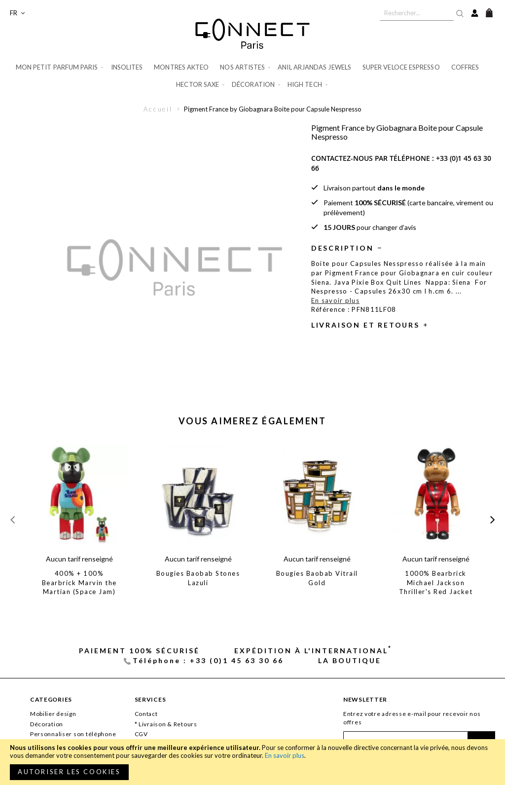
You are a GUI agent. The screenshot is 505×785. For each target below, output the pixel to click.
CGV (141, 734)
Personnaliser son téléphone (73, 734)
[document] (252, 762)
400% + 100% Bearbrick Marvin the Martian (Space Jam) (79, 582)
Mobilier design (53, 713)
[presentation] (492, 519)
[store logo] (252, 33)
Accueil (158, 109)
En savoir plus (284, 755)
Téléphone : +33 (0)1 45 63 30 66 (208, 660)
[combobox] (417, 13)
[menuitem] (60, 67)
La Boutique (349, 660)
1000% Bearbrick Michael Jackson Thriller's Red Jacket (436, 582)
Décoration (46, 724)
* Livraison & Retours (166, 724)
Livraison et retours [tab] (365, 325)
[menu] (252, 76)
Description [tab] (342, 248)
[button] (17, 13)
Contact (146, 713)
